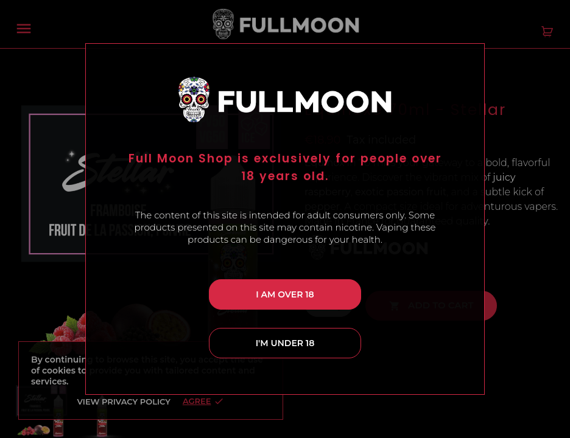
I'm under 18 (285, 343)
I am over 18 (285, 294)
